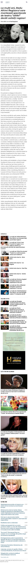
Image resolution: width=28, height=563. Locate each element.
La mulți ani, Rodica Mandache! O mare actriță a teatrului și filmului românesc (18, 316)
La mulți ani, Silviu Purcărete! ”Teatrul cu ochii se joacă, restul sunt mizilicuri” (18, 253)
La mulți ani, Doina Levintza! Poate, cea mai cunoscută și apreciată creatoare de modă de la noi (14, 496)
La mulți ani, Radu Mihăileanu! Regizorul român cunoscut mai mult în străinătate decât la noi (18, 328)
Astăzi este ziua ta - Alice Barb (17, 258)
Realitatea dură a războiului (9, 522)
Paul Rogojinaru (14, 21)
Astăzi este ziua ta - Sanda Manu (17, 274)
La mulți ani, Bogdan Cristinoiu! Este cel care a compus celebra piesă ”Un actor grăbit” (17, 303)
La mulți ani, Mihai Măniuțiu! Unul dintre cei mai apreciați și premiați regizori (18, 238)
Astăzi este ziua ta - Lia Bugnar (16, 263)
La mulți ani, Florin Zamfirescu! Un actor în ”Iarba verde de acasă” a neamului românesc (17, 310)
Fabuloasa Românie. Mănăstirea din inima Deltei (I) (12, 545)
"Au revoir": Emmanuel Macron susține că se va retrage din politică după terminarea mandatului (13, 534)
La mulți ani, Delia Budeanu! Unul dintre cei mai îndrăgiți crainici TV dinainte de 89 (17, 292)
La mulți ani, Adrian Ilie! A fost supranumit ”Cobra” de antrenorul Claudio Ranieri (17, 322)
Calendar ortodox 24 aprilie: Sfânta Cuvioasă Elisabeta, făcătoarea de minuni (13, 549)
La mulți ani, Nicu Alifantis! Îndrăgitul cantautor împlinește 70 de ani (17, 286)
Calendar (11, 371)
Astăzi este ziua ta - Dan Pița (18, 268)
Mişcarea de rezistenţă (14, 2)
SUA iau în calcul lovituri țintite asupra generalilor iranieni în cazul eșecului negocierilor (14, 518)
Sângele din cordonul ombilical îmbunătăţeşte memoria (10, 554)
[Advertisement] (14, 221)
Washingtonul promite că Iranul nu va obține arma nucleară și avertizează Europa (12, 506)
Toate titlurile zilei (4, 557)
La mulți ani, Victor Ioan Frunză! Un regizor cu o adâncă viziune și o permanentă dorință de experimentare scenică (13, 245)
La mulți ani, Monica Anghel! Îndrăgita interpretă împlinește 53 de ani (17, 281)
